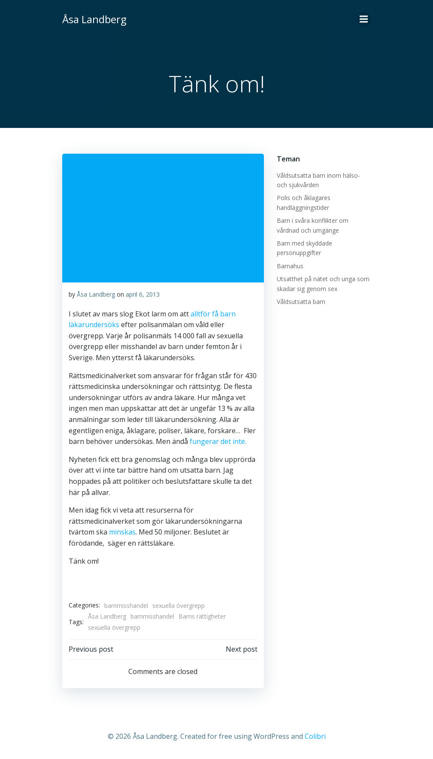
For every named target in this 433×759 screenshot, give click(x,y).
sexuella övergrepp (178, 605)
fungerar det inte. (217, 441)
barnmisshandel (126, 605)
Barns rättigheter (202, 616)
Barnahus (290, 266)
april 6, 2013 (143, 294)
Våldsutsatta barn (301, 302)
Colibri (315, 736)
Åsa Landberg (96, 294)
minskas (122, 532)
